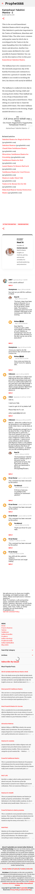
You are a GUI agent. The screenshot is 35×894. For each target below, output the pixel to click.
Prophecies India (6, 640)
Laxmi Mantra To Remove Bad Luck (15, 166)
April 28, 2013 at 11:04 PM (20, 279)
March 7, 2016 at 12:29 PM (22, 454)
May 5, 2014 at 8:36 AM (21, 323)
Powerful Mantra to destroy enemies (12, 810)
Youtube (22, 869)
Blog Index (4, 645)
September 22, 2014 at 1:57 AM (22, 397)
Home (3, 626)
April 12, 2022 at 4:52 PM (25, 478)
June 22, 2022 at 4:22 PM (24, 515)
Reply (11, 285)
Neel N (16, 297)
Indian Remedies (6, 634)
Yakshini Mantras (9, 145)
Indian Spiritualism (7, 643)
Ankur (11, 397)
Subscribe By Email (10, 662)
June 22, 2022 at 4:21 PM (24, 504)
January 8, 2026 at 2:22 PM (16, 553)
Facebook (16, 869)
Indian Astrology (6, 638)
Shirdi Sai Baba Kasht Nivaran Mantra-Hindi (14, 671)
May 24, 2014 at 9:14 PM (24, 347)
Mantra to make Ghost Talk (12, 178)
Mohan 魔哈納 (19, 321)
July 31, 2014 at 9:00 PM (22, 374)
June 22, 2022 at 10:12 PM (22, 525)
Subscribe (29, 869)
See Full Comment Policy (11, 612)
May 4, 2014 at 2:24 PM (21, 298)
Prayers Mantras (6, 628)
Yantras (3, 630)
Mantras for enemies (7, 741)
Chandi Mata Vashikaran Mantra (14, 148)
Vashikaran (5, 632)
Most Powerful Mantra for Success (12, 706)
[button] (3, 18)
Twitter (9, 869)
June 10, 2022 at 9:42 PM (21, 487)
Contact (22, 889)
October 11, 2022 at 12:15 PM (17, 540)
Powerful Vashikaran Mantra (10, 758)
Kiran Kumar (13, 478)
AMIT (11, 280)
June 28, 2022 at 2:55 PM (21, 358)
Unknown (12, 374)
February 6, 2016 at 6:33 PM (23, 420)
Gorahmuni (18, 485)
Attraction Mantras (9, 224)
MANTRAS (4, 827)
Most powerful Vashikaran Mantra (11, 689)
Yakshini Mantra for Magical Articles (16, 139)
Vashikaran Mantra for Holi (12, 160)
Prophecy (4, 636)
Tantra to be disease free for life (14, 184)
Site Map (28, 889)
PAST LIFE (4, 775)
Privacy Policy (14, 889)
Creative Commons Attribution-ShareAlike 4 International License (18, 883)
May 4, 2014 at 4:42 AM (24, 289)
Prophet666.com (22, 248)
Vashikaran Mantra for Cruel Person (16, 172)
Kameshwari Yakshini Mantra (13, 60)
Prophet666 (14, 3)
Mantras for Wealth (7, 793)
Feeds (4, 869)
